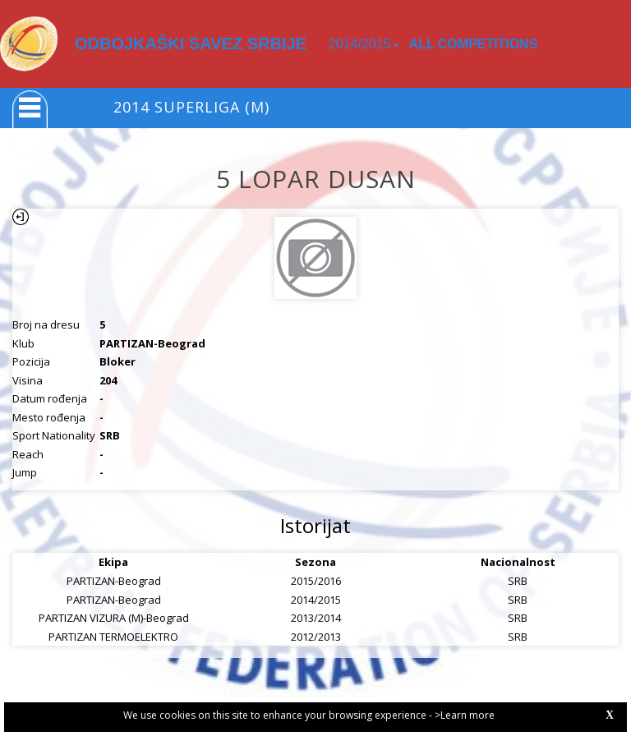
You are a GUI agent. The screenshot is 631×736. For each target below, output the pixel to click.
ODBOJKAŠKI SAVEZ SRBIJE (190, 43)
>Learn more (465, 715)
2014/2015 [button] (364, 44)
